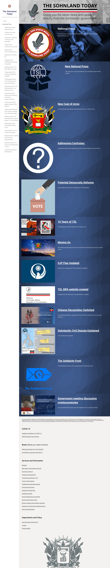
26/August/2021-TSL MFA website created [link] (10, 68)
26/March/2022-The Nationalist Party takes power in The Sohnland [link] (11, 118)
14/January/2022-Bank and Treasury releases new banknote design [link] (11, 111)
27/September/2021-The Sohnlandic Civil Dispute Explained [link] (10, 81)
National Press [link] (7, 24)
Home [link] (4, 21)
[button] (108, 2)
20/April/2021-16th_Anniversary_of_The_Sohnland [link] (11, 51)
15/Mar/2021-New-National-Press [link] (10, 28)
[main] (82, 29)
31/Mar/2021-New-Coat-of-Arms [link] (10, 33)
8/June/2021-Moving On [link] (10, 56)
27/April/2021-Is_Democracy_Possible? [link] (11, 45)
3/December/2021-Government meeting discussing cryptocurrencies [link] (11, 96)
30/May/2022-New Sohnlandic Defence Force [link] (10, 125)
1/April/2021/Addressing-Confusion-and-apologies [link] (11, 39)
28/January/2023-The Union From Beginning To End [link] (11, 144)
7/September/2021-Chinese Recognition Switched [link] (10, 74)
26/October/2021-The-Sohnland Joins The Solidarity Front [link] (11, 88)
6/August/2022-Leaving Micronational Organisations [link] (11, 137)
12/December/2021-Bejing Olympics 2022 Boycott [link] (11, 104)
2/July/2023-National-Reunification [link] (11, 151)
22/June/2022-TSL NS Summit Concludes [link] (11, 131)
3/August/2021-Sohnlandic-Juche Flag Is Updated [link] (11, 62)
